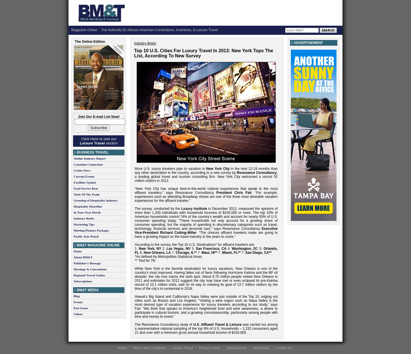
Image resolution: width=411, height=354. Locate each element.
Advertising (261, 348)
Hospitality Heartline (88, 206)
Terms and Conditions (149, 348)
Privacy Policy (209, 348)
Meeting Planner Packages (91, 230)
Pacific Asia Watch (86, 236)
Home (78, 251)
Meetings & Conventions (90, 269)
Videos (78, 314)
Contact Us (283, 348)
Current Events (84, 176)
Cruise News (82, 170)
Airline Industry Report (90, 158)
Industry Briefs (84, 218)
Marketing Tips (84, 224)
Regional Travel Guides (89, 275)
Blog (77, 296)
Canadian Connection (88, 164)
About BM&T (83, 257)
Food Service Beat (86, 188)
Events (78, 302)
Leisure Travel (182, 348)
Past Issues (81, 308)
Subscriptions (83, 281)
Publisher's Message (87, 263)
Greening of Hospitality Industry (96, 200)
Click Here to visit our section (99, 141)
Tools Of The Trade (87, 194)
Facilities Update (85, 182)
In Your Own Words (87, 212)
